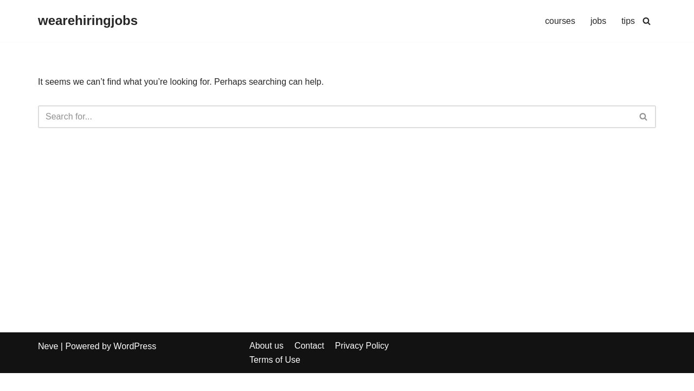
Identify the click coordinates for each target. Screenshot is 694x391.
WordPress (134, 364)
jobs (598, 21)
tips (628, 21)
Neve (48, 364)
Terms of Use (274, 377)
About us (266, 363)
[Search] (646, 21)
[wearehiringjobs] (88, 21)
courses (560, 21)
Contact (309, 363)
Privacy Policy (362, 363)
